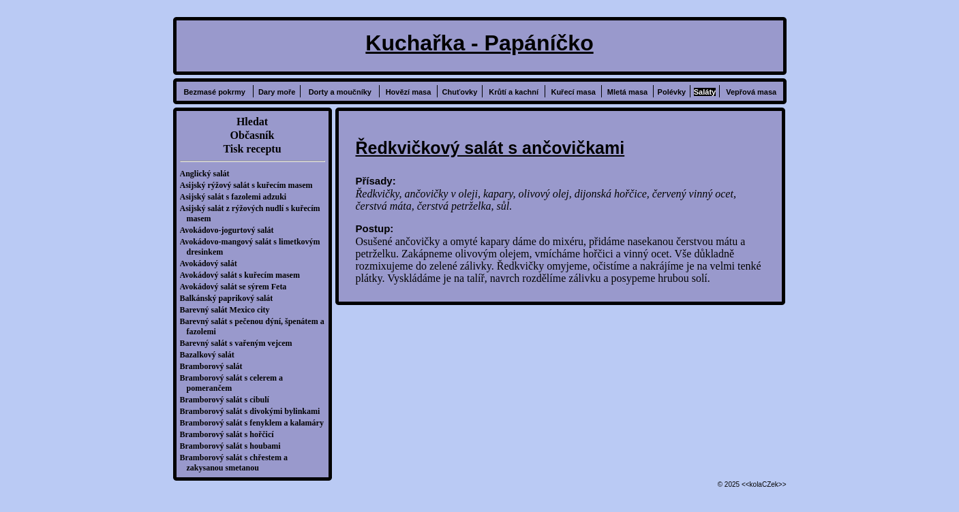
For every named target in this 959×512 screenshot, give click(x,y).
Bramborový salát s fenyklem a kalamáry (255, 423)
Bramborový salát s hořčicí (230, 434)
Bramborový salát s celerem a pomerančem (235, 383)
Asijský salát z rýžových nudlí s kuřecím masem (253, 213)
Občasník (252, 135)
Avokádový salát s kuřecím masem (243, 275)
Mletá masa (627, 92)
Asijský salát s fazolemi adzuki (237, 197)
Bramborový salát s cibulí (228, 399)
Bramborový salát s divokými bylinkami (253, 411)
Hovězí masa (408, 92)
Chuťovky (460, 92)
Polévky (672, 92)
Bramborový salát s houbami (234, 446)
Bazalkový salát (210, 354)
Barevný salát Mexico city (228, 310)
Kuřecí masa (573, 92)
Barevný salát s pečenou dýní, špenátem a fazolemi (255, 326)
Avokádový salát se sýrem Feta (237, 286)
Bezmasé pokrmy (214, 92)
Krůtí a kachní (513, 92)
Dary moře (276, 92)
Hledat (252, 121)
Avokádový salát (212, 263)
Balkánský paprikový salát (230, 298)
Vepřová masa (751, 92)
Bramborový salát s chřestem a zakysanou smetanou (237, 463)
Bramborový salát (215, 366)
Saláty (705, 92)
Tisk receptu (252, 149)
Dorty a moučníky (340, 92)
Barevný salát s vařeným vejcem (239, 343)
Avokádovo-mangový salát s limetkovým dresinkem (253, 247)
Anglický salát (208, 173)
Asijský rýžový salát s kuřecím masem (250, 185)
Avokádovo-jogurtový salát (230, 230)
